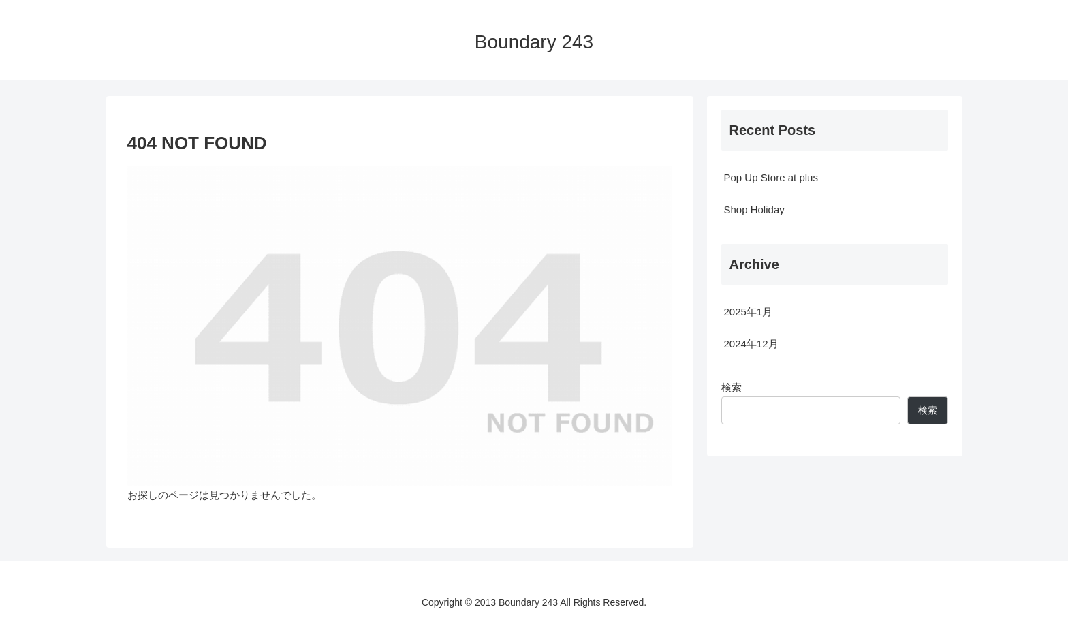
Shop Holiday (754, 209)
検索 (731, 387)
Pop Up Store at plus (771, 177)
